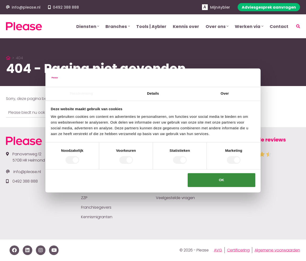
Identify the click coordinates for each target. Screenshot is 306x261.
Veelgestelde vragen (175, 198)
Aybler (216, 7)
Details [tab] (153, 93)
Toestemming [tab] (81, 93)
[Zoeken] (295, 26)
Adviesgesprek (269, 7)
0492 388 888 (66, 7)
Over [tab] (225, 93)
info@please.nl (26, 7)
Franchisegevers (96, 207)
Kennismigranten (96, 217)
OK (221, 180)
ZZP (84, 198)
